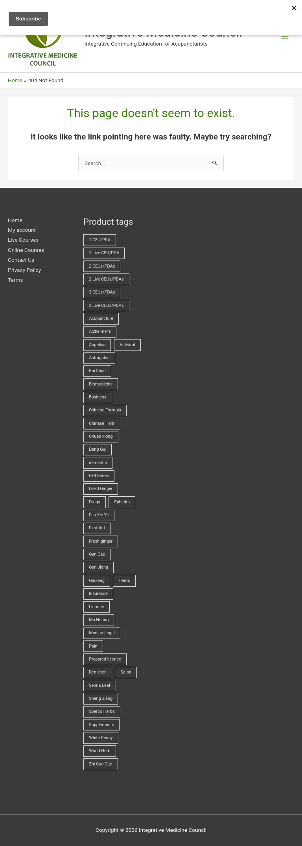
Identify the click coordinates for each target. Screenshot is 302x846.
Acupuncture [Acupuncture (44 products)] (101, 318)
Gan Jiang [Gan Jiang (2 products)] (98, 567)
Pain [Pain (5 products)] (93, 646)
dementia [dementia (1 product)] (98, 462)
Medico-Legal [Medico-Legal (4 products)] (102, 632)
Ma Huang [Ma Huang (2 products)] (99, 619)
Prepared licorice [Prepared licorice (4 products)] (105, 659)
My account (22, 230)
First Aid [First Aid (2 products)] (97, 527)
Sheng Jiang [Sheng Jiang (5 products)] (100, 698)
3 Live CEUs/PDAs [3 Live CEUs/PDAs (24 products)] (106, 305)
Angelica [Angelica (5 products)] (97, 344)
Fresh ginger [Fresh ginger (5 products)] (100, 541)
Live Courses (23, 240)
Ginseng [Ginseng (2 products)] (97, 580)
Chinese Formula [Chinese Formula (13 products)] (105, 410)
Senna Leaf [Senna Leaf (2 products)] (99, 685)
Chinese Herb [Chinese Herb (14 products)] (101, 423)
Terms (15, 280)
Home (15, 220)
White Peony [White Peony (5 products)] (101, 737)
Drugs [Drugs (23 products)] (94, 502)
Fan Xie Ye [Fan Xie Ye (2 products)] (99, 515)
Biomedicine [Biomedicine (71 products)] (100, 384)
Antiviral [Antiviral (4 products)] (127, 344)
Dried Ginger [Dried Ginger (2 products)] (100, 488)
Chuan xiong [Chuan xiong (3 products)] (100, 436)
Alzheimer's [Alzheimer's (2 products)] (100, 331)
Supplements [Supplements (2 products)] (101, 724)
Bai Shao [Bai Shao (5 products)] (97, 370)
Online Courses (26, 250)
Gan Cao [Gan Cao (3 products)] (97, 554)
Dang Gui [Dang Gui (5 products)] (97, 449)
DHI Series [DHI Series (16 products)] (99, 475)
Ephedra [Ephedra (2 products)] (122, 502)
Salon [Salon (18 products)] (126, 672)
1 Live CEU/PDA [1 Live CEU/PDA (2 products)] (104, 252)
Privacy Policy (24, 270)
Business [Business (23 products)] (97, 397)
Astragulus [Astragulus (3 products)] (99, 357)
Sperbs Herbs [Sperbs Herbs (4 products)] (102, 711)
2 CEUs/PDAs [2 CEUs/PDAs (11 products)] (102, 266)
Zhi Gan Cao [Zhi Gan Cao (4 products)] (100, 764)
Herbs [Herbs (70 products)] (124, 580)
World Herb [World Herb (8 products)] (99, 750)
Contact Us (21, 260)
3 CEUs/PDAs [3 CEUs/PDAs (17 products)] (102, 292)
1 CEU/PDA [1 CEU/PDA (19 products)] (99, 239)
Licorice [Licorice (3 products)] (96, 606)
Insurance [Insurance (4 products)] (98, 593)
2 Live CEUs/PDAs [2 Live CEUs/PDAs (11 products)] (106, 279)
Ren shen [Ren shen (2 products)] (98, 672)
